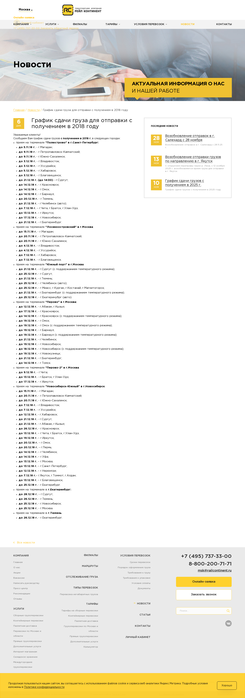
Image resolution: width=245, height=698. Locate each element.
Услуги (50, 24)
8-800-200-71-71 (210, 564)
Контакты (224, 24)
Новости (187, 24)
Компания (21, 24)
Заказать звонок (203, 594)
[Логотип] (82, 10)
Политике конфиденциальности (44, 687)
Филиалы (80, 24)
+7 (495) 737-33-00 (206, 556)
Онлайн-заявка (203, 581)
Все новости (26, 542)
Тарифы (111, 24)
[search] (228, 610)
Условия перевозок (149, 24)
